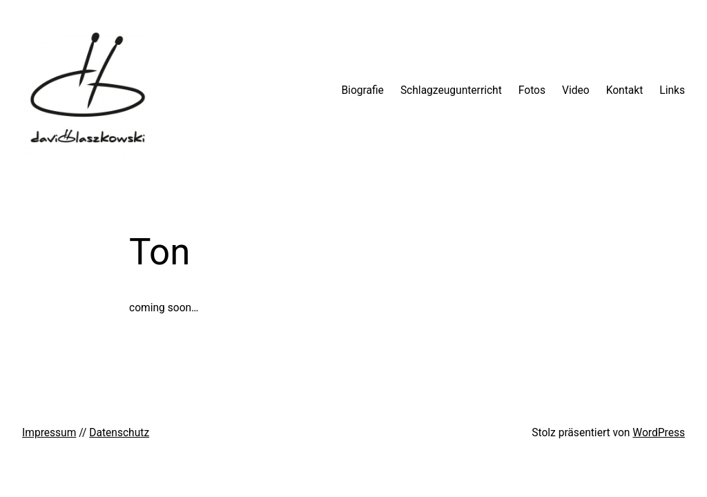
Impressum (49, 433)
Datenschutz (119, 433)
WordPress (658, 433)
